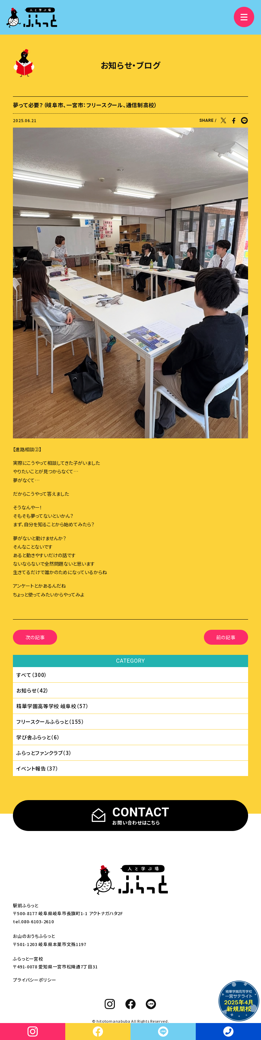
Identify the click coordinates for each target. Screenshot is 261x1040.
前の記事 (226, 637)
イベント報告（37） (37, 768)
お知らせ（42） (32, 690)
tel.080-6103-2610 (33, 921)
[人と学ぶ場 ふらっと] (31, 17)
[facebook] (130, 1004)
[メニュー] (244, 17)
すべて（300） (31, 674)
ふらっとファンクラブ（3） (44, 752)
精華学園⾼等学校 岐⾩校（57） (52, 706)
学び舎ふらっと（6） (38, 737)
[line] (151, 1004)
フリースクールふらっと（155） (50, 721)
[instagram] (110, 1004)
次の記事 (35, 637)
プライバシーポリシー (34, 980)
